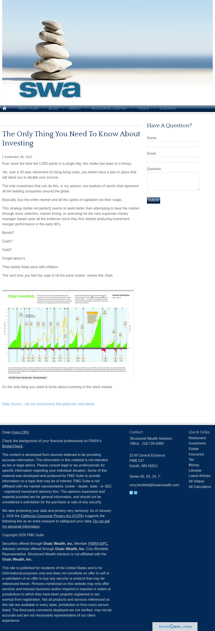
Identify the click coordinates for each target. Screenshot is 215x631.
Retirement (197, 438)
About (75, 108)
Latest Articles (200, 476)
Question (154, 169)
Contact (168, 108)
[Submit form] (153, 200)
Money (194, 465)
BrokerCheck (12, 446)
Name (151, 138)
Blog (53, 108)
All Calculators (200, 487)
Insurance (196, 454)
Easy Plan (28, 108)
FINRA (93, 543)
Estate (194, 449)
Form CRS (20, 432)
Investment (197, 443)
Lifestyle (195, 470)
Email (151, 153)
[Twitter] (131, 493)
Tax (191, 459)
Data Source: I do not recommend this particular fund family (48, 404)
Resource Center (109, 108)
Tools (143, 108)
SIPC (104, 543)
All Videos (196, 481)
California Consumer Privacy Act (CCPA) (52, 516)
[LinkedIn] (135, 493)
